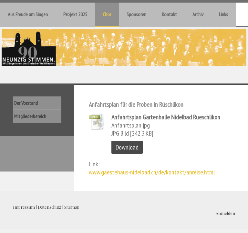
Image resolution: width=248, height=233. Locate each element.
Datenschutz (49, 207)
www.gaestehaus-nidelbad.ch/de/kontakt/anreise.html (152, 172)
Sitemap (71, 207)
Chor (107, 14)
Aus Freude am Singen (28, 14)
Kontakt (169, 14)
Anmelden (225, 213)
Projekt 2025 (75, 14)
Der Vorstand (26, 103)
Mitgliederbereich (30, 116)
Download (127, 147)
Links (223, 14)
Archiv (197, 14)
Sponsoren (136, 14)
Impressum (24, 207)
